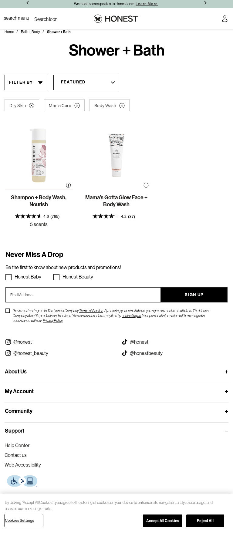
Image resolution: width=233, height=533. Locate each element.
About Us (16, 371)
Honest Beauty (77, 277)
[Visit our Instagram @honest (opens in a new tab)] (58, 342)
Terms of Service (91, 311)
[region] (116, 513)
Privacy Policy (52, 320)
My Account (19, 391)
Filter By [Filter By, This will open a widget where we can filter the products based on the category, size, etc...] (21, 82)
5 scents (39, 224)
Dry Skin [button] (21, 105)
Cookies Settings (19, 520)
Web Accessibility (23, 465)
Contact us (16, 455)
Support (14, 430)
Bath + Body (30, 31)
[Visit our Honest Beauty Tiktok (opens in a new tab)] (174, 353)
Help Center (17, 445)
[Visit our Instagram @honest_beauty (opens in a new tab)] (58, 353)
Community (18, 411)
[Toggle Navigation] (16, 18)
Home (9, 31)
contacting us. (131, 315)
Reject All (205, 520)
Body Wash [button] (109, 105)
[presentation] (39, 216)
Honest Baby (28, 277)
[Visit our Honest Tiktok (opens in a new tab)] (174, 342)
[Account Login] (224, 20)
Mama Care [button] (64, 105)
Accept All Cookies (162, 520)
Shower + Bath (59, 32)
